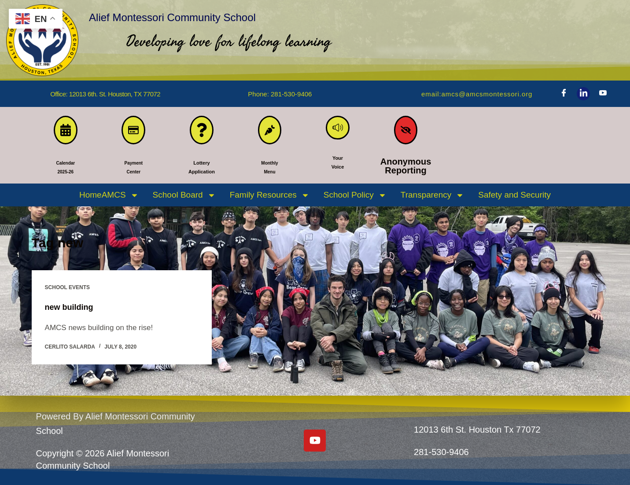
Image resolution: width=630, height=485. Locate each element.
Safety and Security (514, 199)
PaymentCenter (133, 171)
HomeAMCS (109, 200)
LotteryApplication (201, 171)
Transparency (432, 200)
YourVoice (337, 171)
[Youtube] (603, 93)
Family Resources (269, 200)
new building (72, 311)
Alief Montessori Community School (245, 14)
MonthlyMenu (270, 171)
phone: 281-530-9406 (280, 93)
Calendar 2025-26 (66, 171)
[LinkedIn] (583, 93)
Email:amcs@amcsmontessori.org (470, 94)
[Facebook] (563, 93)
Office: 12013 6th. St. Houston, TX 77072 (105, 94)
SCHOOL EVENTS (67, 292)
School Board (184, 200)
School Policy (355, 200)
